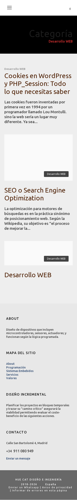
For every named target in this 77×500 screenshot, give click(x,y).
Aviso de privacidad (57, 487)
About (10, 363)
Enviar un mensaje (18, 458)
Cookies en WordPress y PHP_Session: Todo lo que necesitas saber (37, 83)
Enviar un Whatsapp (22, 487)
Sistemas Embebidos (19, 371)
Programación (16, 367)
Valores (11, 378)
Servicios (12, 374)
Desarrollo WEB (14, 69)
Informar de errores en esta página (39, 490)
